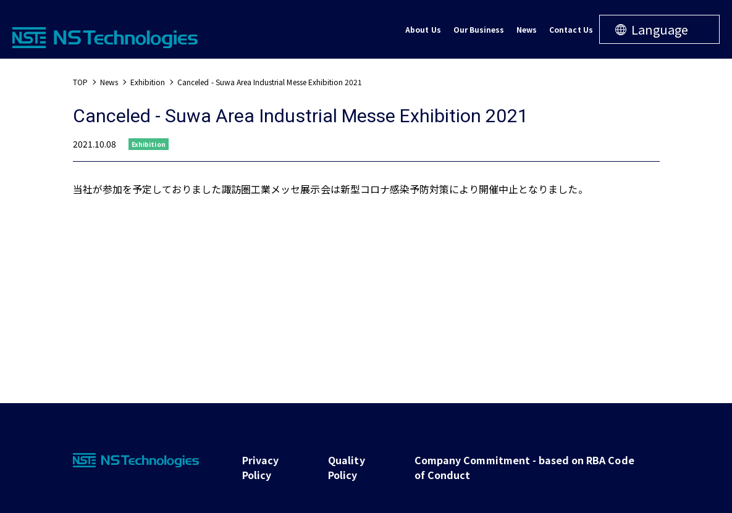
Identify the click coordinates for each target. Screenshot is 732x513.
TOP (80, 82)
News (109, 82)
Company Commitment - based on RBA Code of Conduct (524, 467)
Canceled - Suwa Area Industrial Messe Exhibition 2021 (269, 82)
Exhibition (147, 82)
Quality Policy (346, 467)
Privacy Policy (260, 467)
